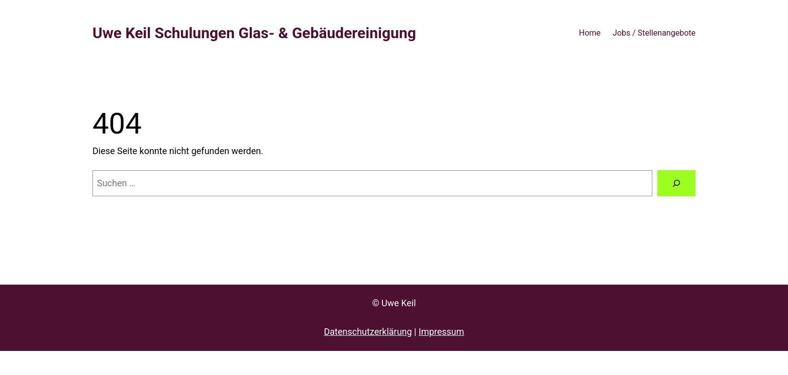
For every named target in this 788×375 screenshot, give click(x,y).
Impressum (441, 331)
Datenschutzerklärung (368, 331)
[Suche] (676, 183)
